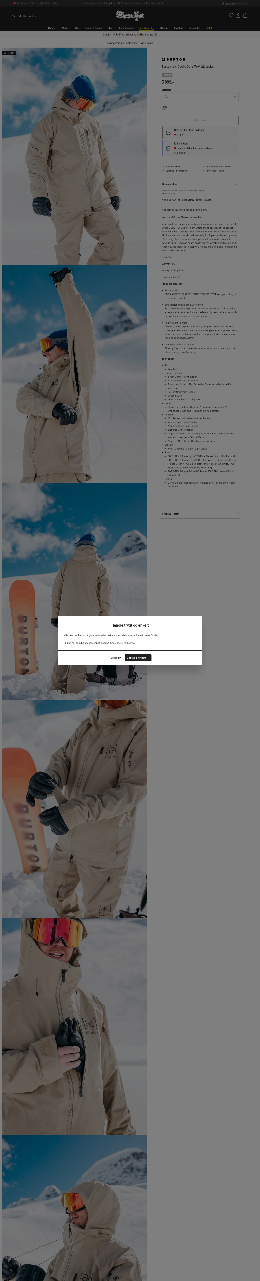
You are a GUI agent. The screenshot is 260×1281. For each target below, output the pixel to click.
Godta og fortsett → (138, 657)
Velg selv (116, 657)
